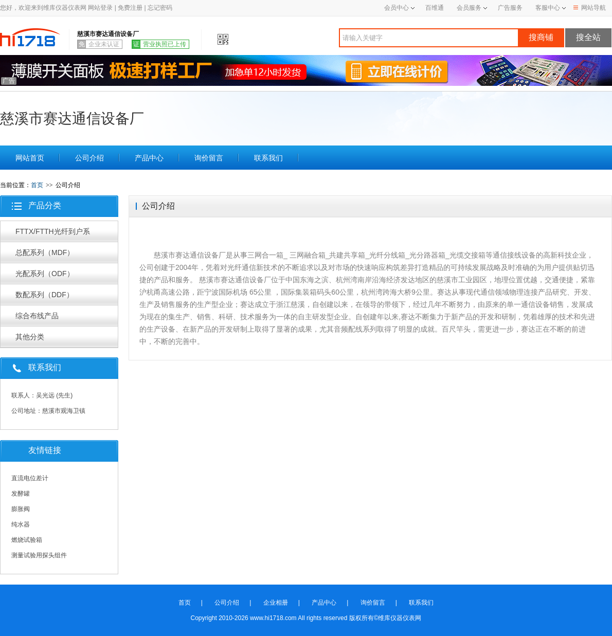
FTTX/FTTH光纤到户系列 (52, 234)
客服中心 (547, 7)
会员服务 (469, 7)
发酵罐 (20, 493)
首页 (37, 185)
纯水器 (20, 524)
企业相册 (275, 602)
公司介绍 (89, 158)
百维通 (434, 7)
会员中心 (399, 7)
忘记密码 (160, 7)
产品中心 (149, 158)
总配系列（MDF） (44, 252)
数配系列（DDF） (44, 294)
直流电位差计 (29, 478)
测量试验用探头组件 (39, 555)
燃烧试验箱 (26, 539)
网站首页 (29, 158)
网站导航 (589, 7)
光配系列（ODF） (44, 273)
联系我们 (268, 158)
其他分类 (29, 337)
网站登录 (100, 7)
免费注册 (130, 7)
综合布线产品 (37, 316)
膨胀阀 (20, 509)
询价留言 (208, 158)
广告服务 (510, 7)
